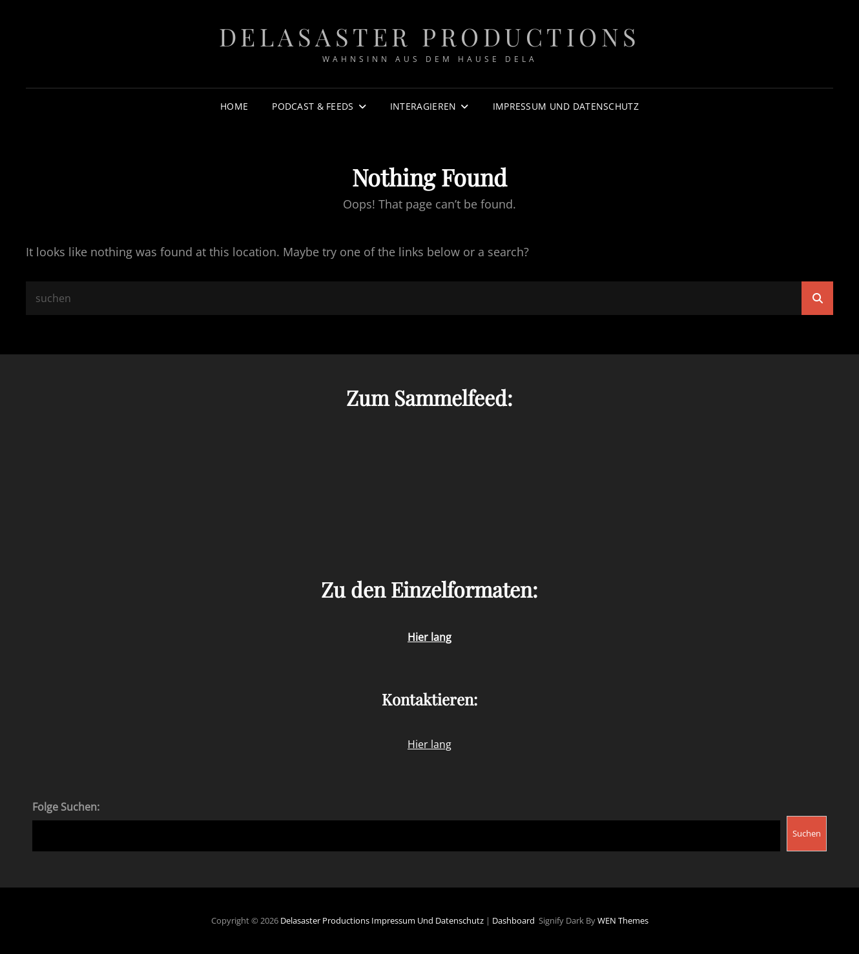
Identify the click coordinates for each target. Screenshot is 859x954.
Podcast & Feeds (312, 106)
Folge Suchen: (65, 807)
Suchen (806, 833)
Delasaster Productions (430, 36)
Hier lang (429, 744)
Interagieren (423, 106)
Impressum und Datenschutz (566, 106)
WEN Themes (622, 920)
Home (234, 106)
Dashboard (513, 920)
